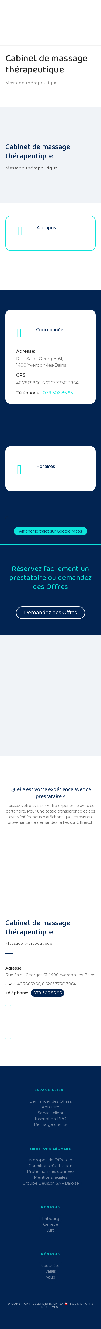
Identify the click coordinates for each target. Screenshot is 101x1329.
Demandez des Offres (50, 613)
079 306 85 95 (58, 392)
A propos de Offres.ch (50, 1159)
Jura (50, 1230)
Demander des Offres (50, 1101)
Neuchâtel (50, 1265)
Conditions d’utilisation (50, 1165)
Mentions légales (50, 1177)
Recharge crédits (50, 1124)
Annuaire (50, 1107)
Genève (50, 1224)
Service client (51, 1112)
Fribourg (50, 1218)
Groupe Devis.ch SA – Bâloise (50, 1183)
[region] (50, 698)
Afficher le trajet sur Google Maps (50, 531)
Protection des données (50, 1171)
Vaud (50, 1277)
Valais (50, 1271)
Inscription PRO (51, 1118)
